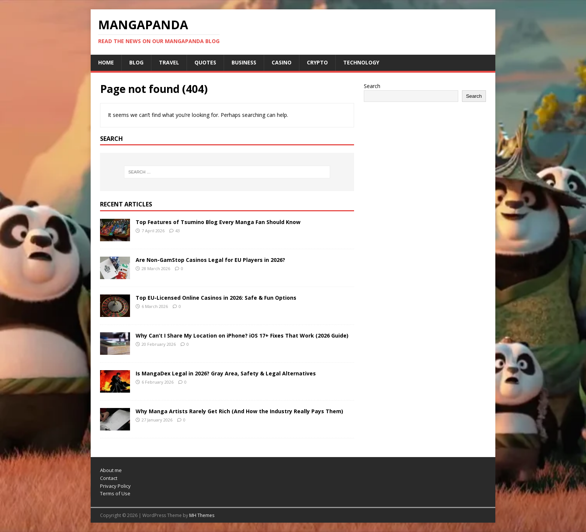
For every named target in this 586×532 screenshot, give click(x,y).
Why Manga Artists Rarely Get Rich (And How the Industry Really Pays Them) (239, 411)
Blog (136, 62)
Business (244, 62)
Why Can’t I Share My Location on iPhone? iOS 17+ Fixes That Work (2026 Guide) (242, 335)
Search (372, 86)
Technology (361, 62)
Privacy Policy (115, 486)
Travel (169, 62)
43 (177, 230)
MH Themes (201, 515)
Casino (282, 62)
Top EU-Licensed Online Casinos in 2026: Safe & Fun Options (216, 297)
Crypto (317, 62)
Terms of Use (115, 493)
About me (111, 470)
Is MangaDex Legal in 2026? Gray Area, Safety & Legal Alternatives (226, 373)
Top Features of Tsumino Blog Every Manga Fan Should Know (218, 222)
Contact (108, 478)
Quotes (205, 62)
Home (106, 62)
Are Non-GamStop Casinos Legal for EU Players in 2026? (210, 259)
